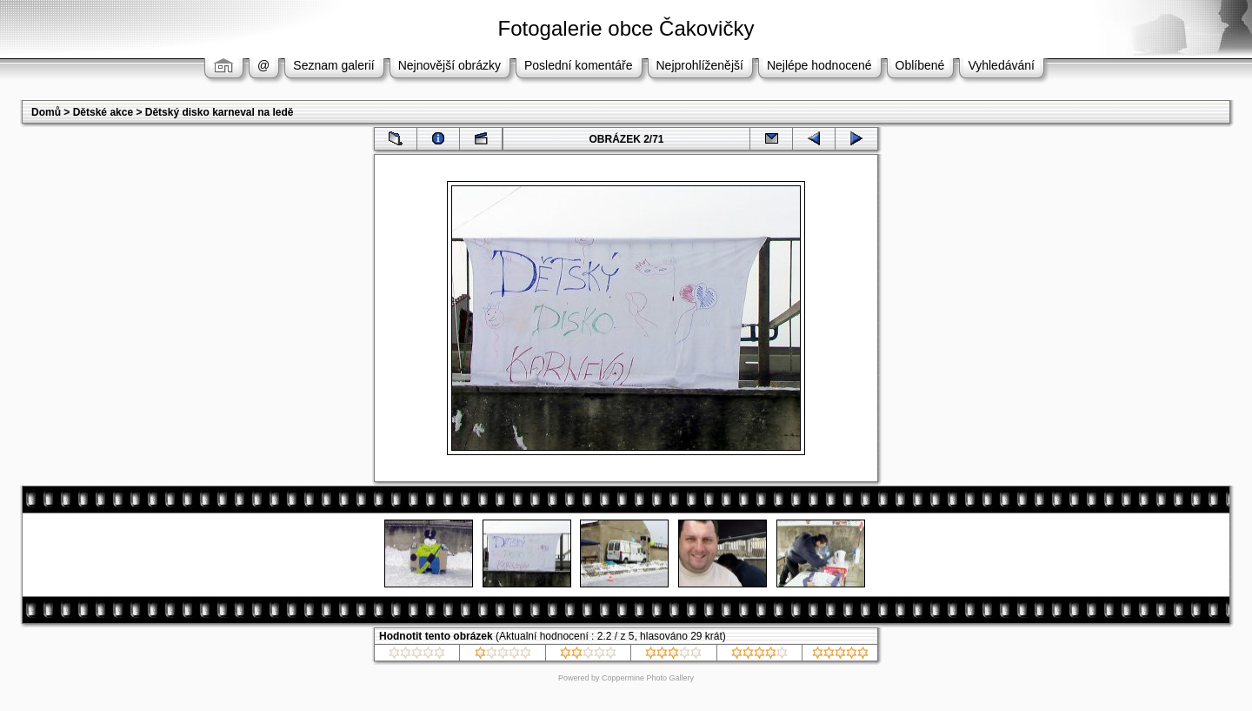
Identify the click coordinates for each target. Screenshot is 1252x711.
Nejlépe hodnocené (819, 65)
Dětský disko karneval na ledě (219, 112)
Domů (46, 112)
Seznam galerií (333, 65)
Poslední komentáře (578, 65)
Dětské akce (103, 112)
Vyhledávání (1001, 65)
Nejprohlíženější (699, 65)
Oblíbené (920, 65)
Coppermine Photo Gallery (648, 678)
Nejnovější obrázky (449, 65)
